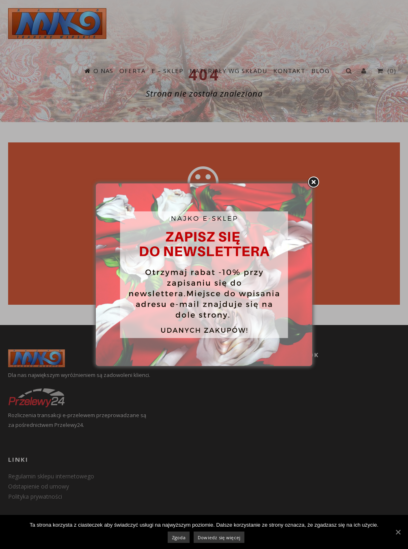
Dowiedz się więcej (219, 537)
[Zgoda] (398, 532)
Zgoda (179, 537)
